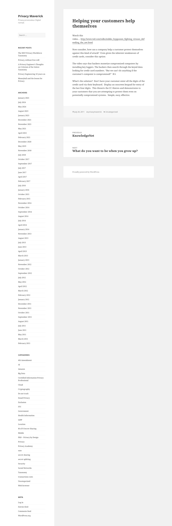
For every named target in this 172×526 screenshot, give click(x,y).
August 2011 (23, 321)
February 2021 (24, 137)
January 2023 (23, 115)
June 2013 (22, 247)
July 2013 (22, 242)
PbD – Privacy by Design (28, 437)
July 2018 (22, 155)
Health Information (26, 415)
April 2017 (22, 177)
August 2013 (23, 238)
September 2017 (25, 163)
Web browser (24, 485)
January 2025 (23, 98)
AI (19, 364)
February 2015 (24, 198)
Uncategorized (24, 481)
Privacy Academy (25, 446)
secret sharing (24, 455)
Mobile (21, 433)
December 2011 (24, 304)
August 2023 (23, 111)
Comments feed (24, 511)
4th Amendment (25, 360)
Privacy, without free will (28, 60)
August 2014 (23, 216)
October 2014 (23, 207)
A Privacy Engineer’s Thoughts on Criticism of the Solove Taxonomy (31, 67)
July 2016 (22, 185)
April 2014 (22, 225)
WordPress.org (24, 515)
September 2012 (25, 273)
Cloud (20, 385)
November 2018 (24, 150)
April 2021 (22, 133)
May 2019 (22, 146)
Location (21, 424)
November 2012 (24, 264)
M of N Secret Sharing (27, 428)
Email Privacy (24, 398)
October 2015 (23, 194)
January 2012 (23, 299)
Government (23, 411)
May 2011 (22, 334)
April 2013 (22, 251)
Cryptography (24, 389)
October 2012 (23, 269)
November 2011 (24, 308)
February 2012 (24, 295)
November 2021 (24, 124)
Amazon (21, 369)
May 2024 (22, 106)
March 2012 (23, 291)
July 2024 (22, 102)
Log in (20, 502)
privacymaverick (95, 112)
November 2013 (24, 234)
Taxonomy (22, 472)
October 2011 (23, 312)
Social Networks (25, 468)
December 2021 (24, 120)
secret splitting (24, 459)
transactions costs (25, 477)
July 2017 (22, 168)
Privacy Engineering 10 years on (31, 74)
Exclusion (22, 402)
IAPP (20, 420)
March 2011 (23, 339)
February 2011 (24, 343)
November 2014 (24, 203)
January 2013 (23, 260)
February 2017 (24, 181)
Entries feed (23, 507)
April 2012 (22, 286)
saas (20, 450)
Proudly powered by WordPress (85, 172)
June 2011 (22, 330)
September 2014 (25, 212)
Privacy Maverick (30, 16)
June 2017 (22, 172)
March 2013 (23, 255)
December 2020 (24, 142)
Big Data (21, 373)
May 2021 (22, 128)
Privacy (21, 442)
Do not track (23, 393)
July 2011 (22, 326)
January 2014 (23, 229)
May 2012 (22, 282)
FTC (19, 407)
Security (21, 463)
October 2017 (23, 159)
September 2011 (25, 317)
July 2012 (22, 277)
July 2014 (22, 220)
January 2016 (23, 190)
